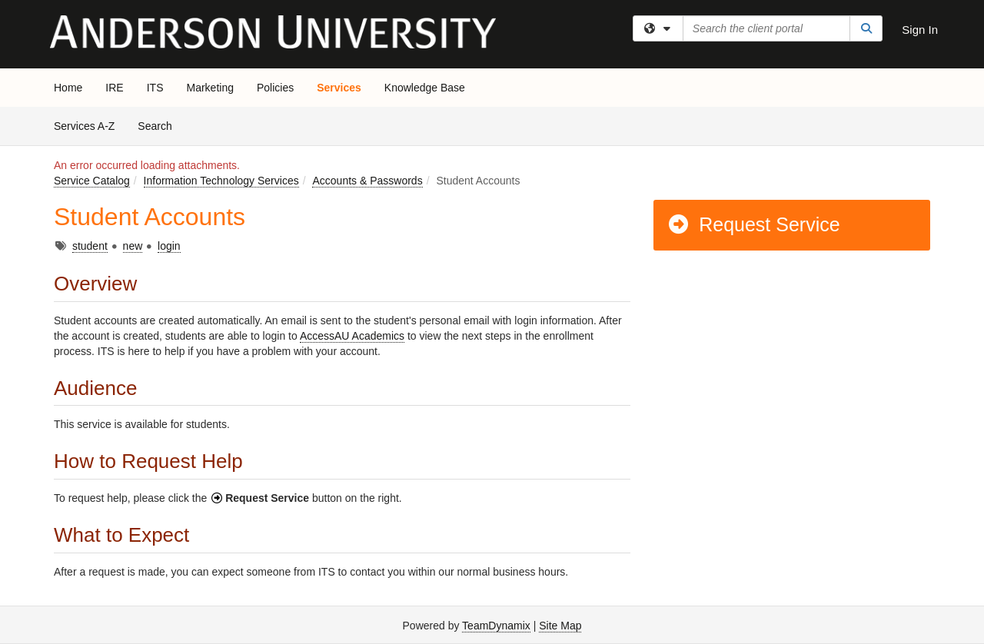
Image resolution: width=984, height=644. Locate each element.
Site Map (560, 625)
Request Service (753, 224)
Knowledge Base (424, 87)
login (169, 246)
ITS (155, 87)
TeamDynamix (496, 625)
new (133, 246)
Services (339, 87)
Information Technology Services (221, 180)
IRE (114, 87)
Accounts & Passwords (367, 180)
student (90, 246)
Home (68, 87)
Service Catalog (92, 180)
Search (160, 125)
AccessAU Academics (352, 336)
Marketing (209, 87)
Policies (275, 87)
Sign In (920, 29)
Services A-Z (84, 126)
